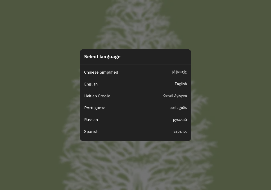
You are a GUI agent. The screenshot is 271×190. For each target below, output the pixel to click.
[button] (137, 72)
